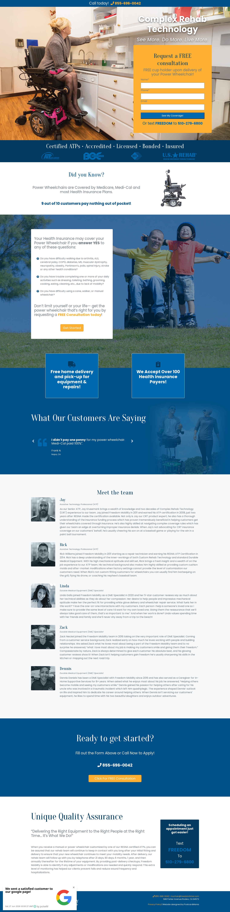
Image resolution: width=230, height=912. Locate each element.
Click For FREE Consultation (115, 778)
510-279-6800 (190, 123)
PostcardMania (191, 904)
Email (144, 101)
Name (145, 79)
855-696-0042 (125, 3)
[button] (33, 449)
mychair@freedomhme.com (185, 896)
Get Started (72, 328)
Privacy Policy (154, 904)
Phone (145, 90)
